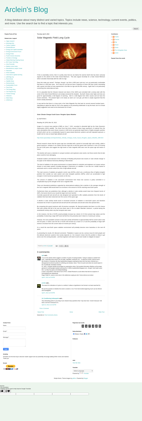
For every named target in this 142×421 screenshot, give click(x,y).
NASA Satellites (10, 72)
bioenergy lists (10, 43)
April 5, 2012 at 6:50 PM (48, 293)
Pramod (117, 39)
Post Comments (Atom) (51, 315)
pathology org (10, 77)
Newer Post (41, 312)
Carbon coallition (10, 45)
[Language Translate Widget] (83, 370)
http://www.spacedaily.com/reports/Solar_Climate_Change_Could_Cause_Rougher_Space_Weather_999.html (70, 138)
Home (71, 312)
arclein (44, 283)
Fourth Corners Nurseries (13, 56)
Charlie (117, 37)
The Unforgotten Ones (121, 50)
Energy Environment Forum (13, 51)
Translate (84, 373)
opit (43, 255)
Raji (116, 42)
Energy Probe (10, 54)
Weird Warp (9, 98)
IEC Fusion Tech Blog (12, 62)
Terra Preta (9, 87)
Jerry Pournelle (10, 64)
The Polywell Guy (11, 91)
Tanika (116, 47)
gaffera (74, 378)
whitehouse (9, 100)
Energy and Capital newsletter (14, 49)
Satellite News (10, 81)
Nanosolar (9, 70)
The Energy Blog (10, 89)
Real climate (9, 79)
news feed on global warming (14, 74)
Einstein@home (10, 47)
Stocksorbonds (10, 83)
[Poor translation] (7, 391)
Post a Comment (44, 308)
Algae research (10, 41)
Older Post (101, 312)
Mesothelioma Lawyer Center (14, 68)
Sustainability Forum (11, 85)
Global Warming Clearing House (15, 60)
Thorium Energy (10, 93)
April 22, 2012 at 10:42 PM (49, 305)
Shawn (117, 45)
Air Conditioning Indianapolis (50, 298)
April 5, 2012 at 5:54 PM (48, 277)
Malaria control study (12, 66)
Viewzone (9, 95)
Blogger (86, 378)
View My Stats (76, 363)
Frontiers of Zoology (11, 58)
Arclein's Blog (26, 9)
